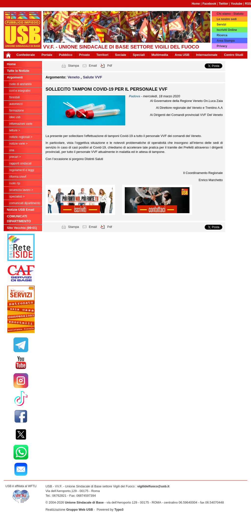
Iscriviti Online (227, 30)
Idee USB (14, 117)
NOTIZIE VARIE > (18, 143)
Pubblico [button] (65, 55)
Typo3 (118, 509)
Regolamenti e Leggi (21, 170)
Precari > (15, 157)
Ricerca (222, 35)
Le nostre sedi (227, 19)
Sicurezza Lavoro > (21, 190)
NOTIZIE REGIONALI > (20, 137)
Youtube (236, 3)
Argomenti (15, 77)
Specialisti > (17, 196)
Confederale (25, 55)
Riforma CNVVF (17, 176)
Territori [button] (102, 55)
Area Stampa (226, 40)
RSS (248, 3)
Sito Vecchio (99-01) (22, 228)
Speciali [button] (139, 55)
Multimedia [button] (159, 55)
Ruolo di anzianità (20, 84)
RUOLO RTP (14, 183)
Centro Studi (233, 55)
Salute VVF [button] (92, 77)
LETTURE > (14, 130)
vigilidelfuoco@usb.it (153, 486)
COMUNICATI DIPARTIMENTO (24, 203)
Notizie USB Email (20, 209)
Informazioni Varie (20, 123)
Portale (46, 55)
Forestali (14, 97)
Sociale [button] (120, 55)
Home (196, 3)
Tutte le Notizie (18, 71)
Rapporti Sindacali (20, 163)
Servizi (221, 24)
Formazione (16, 110)
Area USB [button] (182, 55)
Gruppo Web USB (79, 509)
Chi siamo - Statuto (230, 13)
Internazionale (206, 55)
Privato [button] (84, 55)
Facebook (209, 3)
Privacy (222, 46)
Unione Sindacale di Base (84, 502)
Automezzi (16, 104)
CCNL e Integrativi (19, 90)
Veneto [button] (74, 77)
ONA (11, 150)
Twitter (223, 3)
